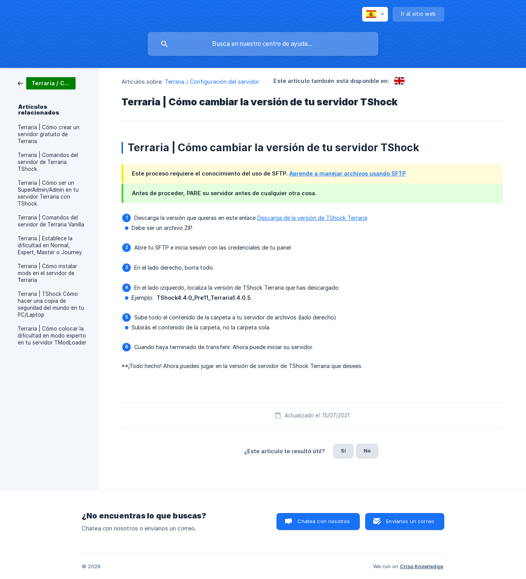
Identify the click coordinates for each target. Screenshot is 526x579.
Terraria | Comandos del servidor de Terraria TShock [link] (48, 162)
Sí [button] (343, 450)
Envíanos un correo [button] (410, 521)
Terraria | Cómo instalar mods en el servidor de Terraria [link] (47, 273)
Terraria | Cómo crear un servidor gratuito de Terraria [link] (48, 134)
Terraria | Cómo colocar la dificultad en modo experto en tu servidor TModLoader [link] (52, 336)
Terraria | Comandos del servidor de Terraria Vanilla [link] (51, 221)
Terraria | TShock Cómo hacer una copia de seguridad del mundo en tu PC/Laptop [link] (51, 304)
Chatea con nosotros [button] (323, 521)
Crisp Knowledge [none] (421, 566)
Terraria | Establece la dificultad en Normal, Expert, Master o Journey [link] (50, 245)
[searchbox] (263, 44)
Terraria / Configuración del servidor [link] (212, 81)
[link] (47, 82)
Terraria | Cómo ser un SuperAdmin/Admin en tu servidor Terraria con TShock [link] (48, 193)
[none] (375, 14)
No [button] (367, 450)
